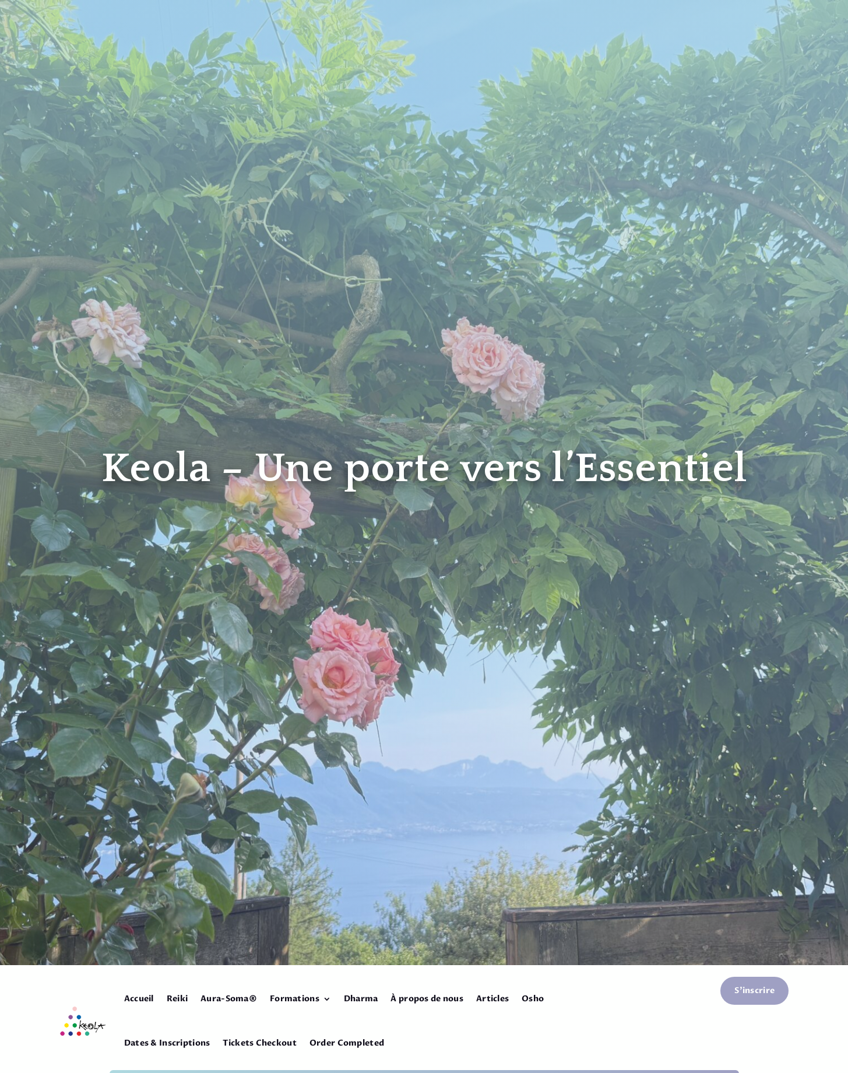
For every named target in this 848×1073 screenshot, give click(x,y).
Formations (294, 998)
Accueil (139, 998)
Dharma (361, 998)
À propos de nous (426, 998)
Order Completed (346, 1043)
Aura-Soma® (228, 998)
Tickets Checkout (259, 1043)
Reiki (177, 998)
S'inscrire (754, 990)
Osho (533, 998)
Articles (492, 998)
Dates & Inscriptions (167, 1043)
